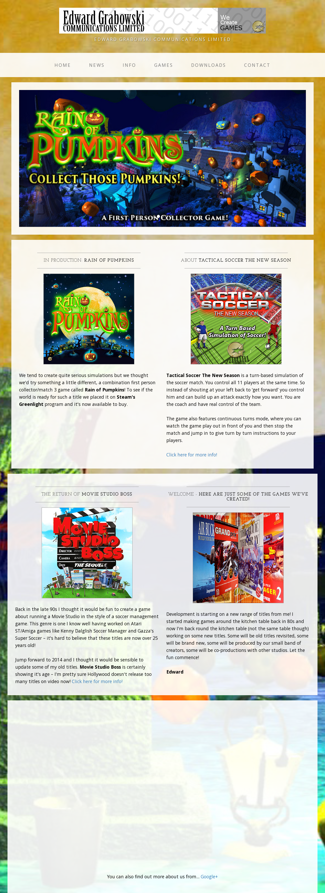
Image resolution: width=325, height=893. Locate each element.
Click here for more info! (191, 455)
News (97, 65)
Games (163, 65)
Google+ (209, 876)
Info (129, 65)
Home (63, 65)
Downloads (208, 65)
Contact (257, 65)
